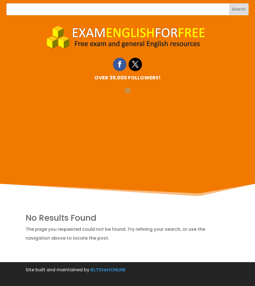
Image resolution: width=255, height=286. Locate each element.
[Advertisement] (127, 136)
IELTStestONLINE (108, 270)
